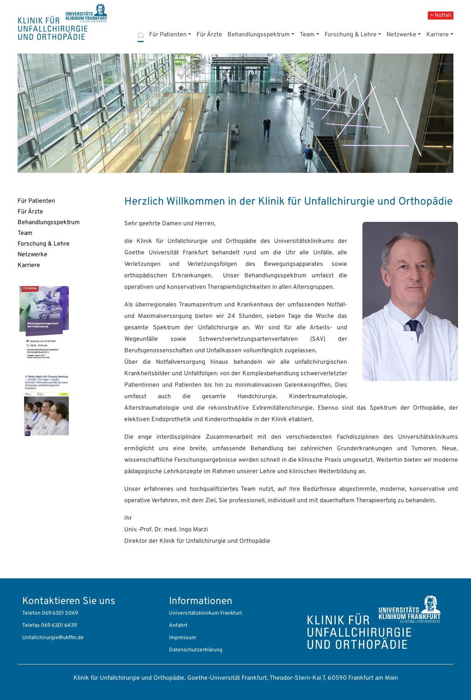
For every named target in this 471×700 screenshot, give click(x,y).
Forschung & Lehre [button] (351, 35)
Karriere (29, 265)
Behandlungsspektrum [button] (258, 35)
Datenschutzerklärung (196, 650)
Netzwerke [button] (401, 35)
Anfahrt (178, 625)
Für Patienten (36, 201)
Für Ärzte (209, 35)
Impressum (182, 638)
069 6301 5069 (60, 613)
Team (25, 233)
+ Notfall (440, 15)
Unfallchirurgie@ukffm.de (53, 638)
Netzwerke (32, 255)
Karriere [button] (437, 35)
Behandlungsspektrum (49, 222)
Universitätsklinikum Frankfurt (205, 613)
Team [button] (307, 35)
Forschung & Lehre (44, 244)
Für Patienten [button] (168, 35)
